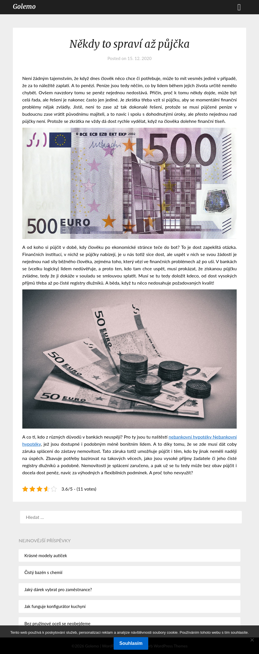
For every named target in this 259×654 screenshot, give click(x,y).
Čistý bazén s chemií (43, 572)
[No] (252, 640)
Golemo (24, 7)
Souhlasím (131, 643)
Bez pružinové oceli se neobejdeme (57, 623)
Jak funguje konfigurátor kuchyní (55, 606)
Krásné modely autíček (45, 555)
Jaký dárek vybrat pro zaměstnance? (58, 589)
